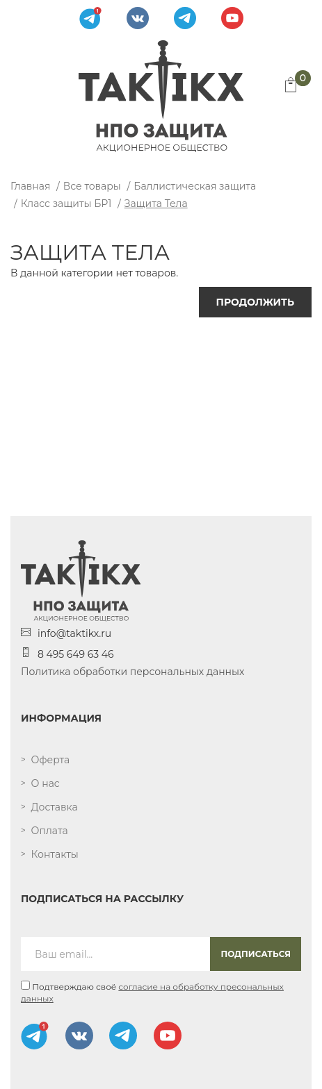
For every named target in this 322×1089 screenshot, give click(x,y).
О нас (45, 783)
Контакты (55, 854)
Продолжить (255, 302)
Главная (30, 186)
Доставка (54, 807)
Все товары (92, 186)
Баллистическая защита (195, 186)
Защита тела (156, 203)
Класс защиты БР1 (66, 203)
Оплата (49, 830)
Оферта (50, 760)
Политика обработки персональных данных (132, 671)
